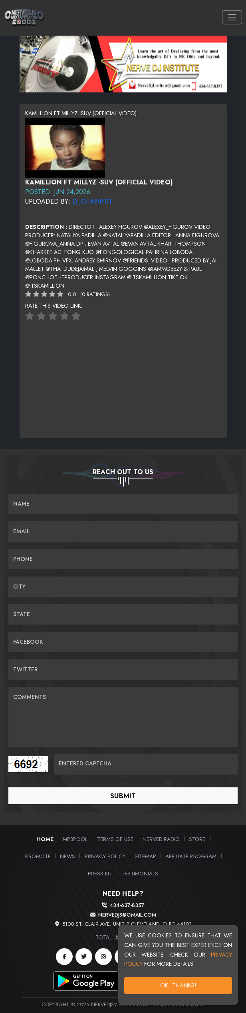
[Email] (123, 531)
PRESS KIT (100, 873)
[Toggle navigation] (232, 17)
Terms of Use (115, 839)
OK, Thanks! (178, 985)
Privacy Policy (105, 856)
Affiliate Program (190, 856)
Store (197, 839)
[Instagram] (103, 956)
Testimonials (139, 873)
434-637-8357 (127, 905)
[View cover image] (65, 147)
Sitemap (145, 856)
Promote (38, 856)
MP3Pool (75, 839)
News (67, 856)
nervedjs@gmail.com (127, 915)
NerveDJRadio (161, 839)
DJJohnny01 (91, 201)
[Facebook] (64, 956)
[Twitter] (83, 956)
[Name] (123, 504)
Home (45, 839)
